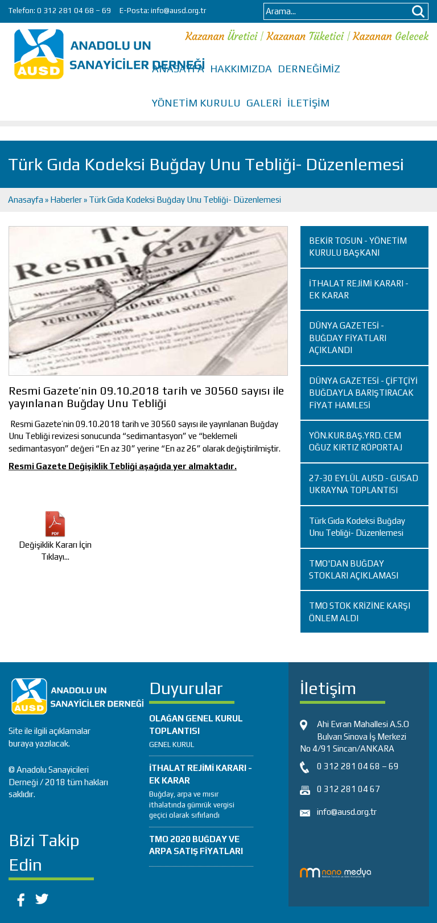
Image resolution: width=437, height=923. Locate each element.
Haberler (66, 199)
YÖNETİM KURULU (196, 103)
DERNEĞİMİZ (309, 69)
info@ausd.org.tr (178, 10)
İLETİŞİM (308, 103)
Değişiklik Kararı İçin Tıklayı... (55, 539)
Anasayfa (26, 199)
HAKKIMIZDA (241, 69)
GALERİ (264, 103)
